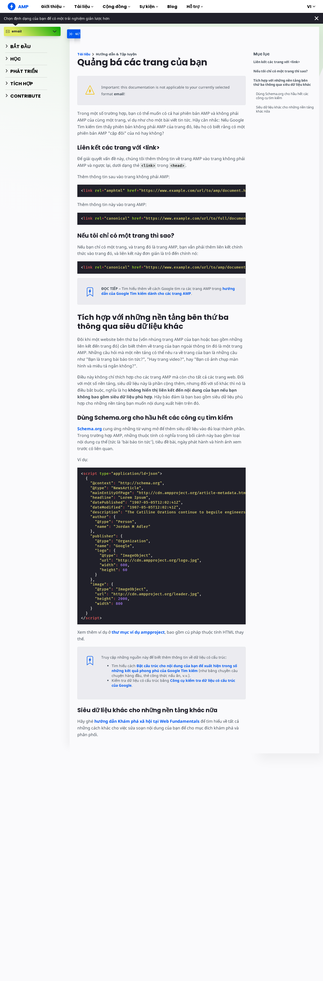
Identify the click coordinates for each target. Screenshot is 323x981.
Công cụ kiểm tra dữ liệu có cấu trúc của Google (173, 683)
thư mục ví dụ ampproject (138, 632)
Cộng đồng (116, 7)
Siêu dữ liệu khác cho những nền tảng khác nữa (282, 109)
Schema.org (89, 429)
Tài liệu (83, 7)
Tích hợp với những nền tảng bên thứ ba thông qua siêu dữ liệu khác (282, 82)
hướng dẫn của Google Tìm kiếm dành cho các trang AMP (167, 291)
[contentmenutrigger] (283, 55)
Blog (172, 7)
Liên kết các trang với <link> (276, 62)
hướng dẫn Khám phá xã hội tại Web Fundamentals (147, 721)
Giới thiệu (53, 7)
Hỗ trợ (195, 7)
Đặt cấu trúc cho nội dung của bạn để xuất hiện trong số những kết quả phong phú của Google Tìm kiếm (174, 668)
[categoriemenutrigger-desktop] (88, 33)
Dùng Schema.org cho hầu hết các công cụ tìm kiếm (283, 96)
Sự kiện (148, 7)
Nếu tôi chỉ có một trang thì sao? (280, 71)
